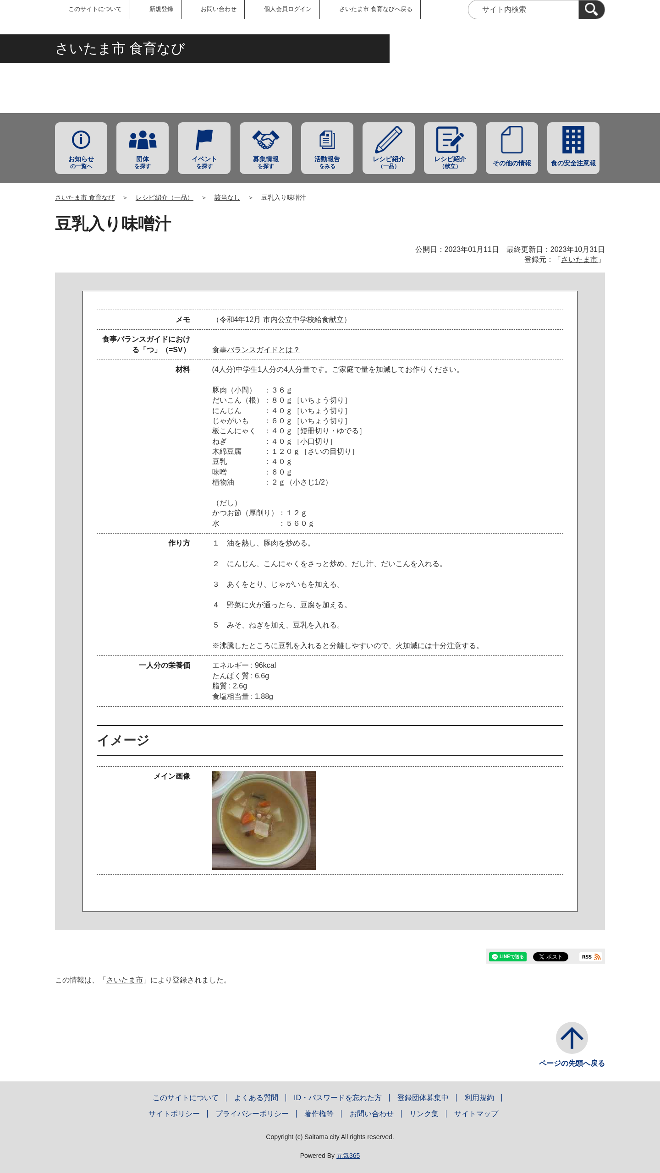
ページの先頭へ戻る (572, 1063)
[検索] (591, 9)
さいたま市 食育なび (85, 197)
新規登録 (161, 8)
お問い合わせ (218, 8)
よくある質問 (256, 1098)
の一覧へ (81, 162)
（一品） (388, 162)
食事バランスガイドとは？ (256, 350)
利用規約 (479, 1098)
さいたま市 (579, 259)
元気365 (348, 1155)
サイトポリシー (174, 1114)
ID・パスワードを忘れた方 (338, 1098)
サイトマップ (476, 1114)
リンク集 (424, 1114)
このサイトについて (95, 8)
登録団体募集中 (423, 1098)
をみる (327, 162)
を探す (142, 162)
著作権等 (319, 1114)
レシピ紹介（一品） (164, 197)
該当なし (227, 197)
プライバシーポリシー (252, 1114)
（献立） (450, 162)
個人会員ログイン (288, 8)
